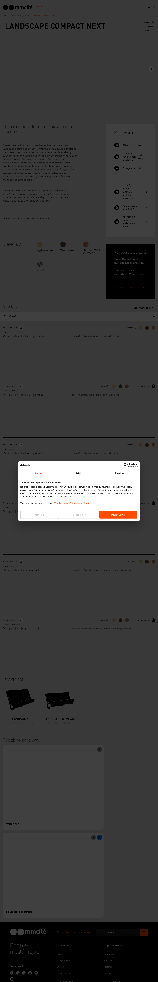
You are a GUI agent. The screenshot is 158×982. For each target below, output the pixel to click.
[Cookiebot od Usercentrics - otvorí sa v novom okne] (126, 465)
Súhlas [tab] (38, 473)
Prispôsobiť (79, 515)
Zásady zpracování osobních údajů (71, 503)
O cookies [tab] (119, 473)
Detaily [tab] (79, 473)
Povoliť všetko (118, 515)
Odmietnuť (39, 515)
